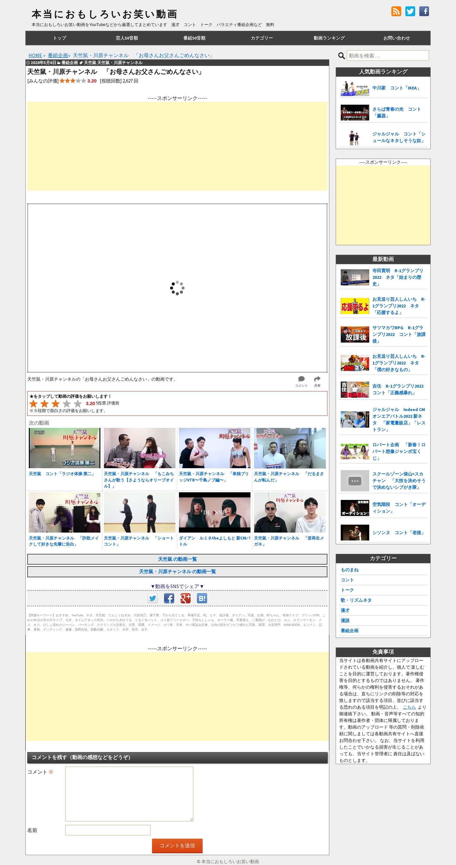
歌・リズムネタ (356, 600)
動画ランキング (329, 38)
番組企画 (349, 630)
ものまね (349, 570)
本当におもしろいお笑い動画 (105, 14)
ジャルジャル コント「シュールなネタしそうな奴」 (399, 137)
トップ (59, 38)
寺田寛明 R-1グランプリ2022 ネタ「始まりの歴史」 (397, 277)
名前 (32, 830)
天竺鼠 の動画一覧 (177, 559)
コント (347, 580)
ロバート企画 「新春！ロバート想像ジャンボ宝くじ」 (399, 451)
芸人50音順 (127, 38)
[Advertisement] (177, 146)
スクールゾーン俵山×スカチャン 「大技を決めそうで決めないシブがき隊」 (399, 480)
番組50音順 (194, 38)
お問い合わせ (396, 38)
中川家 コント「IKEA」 (396, 88)
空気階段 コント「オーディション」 (399, 507)
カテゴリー (262, 38)
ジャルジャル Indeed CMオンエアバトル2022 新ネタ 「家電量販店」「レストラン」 (399, 419)
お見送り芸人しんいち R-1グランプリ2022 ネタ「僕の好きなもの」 (399, 362)
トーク (347, 590)
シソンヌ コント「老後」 (399, 532)
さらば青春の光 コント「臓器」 (396, 112)
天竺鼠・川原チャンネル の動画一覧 (177, 571)
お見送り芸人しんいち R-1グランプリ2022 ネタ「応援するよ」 (399, 305)
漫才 (345, 610)
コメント (40, 772)
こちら (409, 707)
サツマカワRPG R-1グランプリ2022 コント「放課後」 (399, 334)
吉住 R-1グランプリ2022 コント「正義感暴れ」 (399, 389)
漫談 (345, 620)
